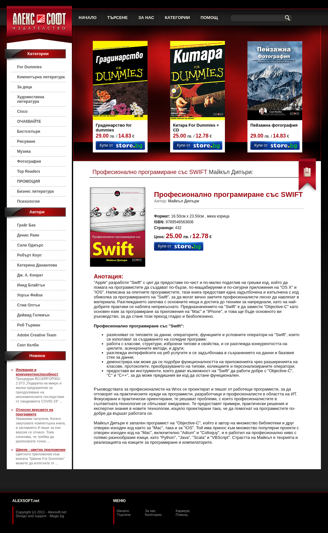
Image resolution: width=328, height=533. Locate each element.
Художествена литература (30, 99)
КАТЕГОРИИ (177, 17)
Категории (153, 515)
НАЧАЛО (88, 17)
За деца (24, 87)
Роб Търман (28, 325)
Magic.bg (57, 516)
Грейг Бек (26, 225)
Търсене (124, 515)
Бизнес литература (35, 191)
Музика (24, 151)
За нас (150, 511)
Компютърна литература (41, 77)
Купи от (106, 145)
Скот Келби (28, 345)
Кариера (182, 511)
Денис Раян (28, 235)
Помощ (182, 515)
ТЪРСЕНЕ (117, 17)
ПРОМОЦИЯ (28, 181)
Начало (123, 511)
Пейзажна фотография (274, 125)
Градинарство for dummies (114, 127)
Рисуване (26, 141)
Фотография (29, 161)
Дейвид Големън (33, 315)
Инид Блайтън (31, 285)
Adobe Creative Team (36, 335)
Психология (28, 201)
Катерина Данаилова (37, 265)
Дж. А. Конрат (30, 275)
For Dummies (29, 67)
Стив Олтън (28, 305)
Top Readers (28, 171)
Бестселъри (28, 131)
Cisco (22, 111)
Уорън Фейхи (30, 295)
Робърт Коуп (29, 255)
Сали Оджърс (30, 245)
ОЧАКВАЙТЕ (29, 121)
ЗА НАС (146, 17)
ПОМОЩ (209, 17)
